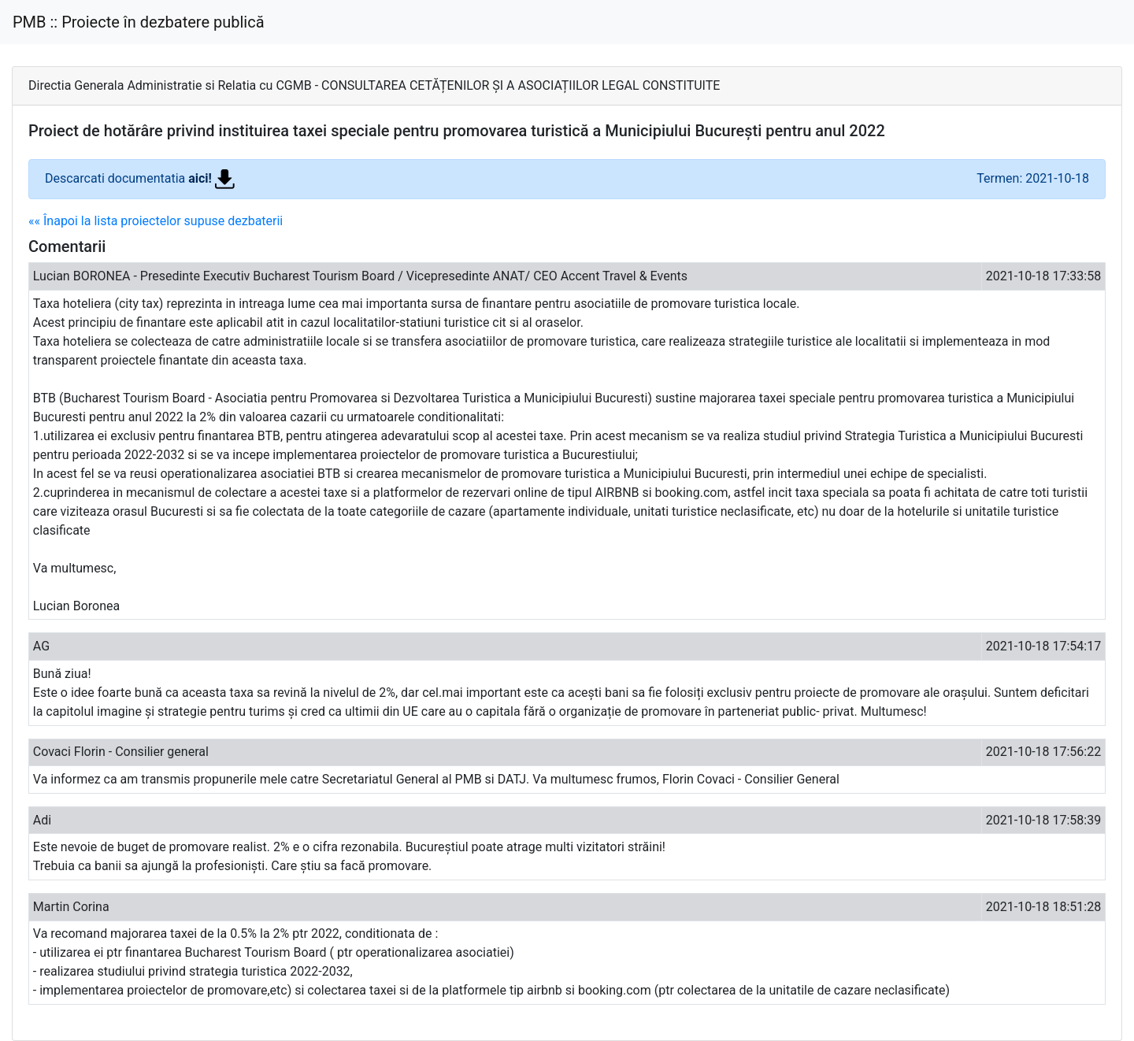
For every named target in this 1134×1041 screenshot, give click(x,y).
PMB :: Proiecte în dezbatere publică (139, 22)
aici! (211, 178)
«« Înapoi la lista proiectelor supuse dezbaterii (155, 220)
